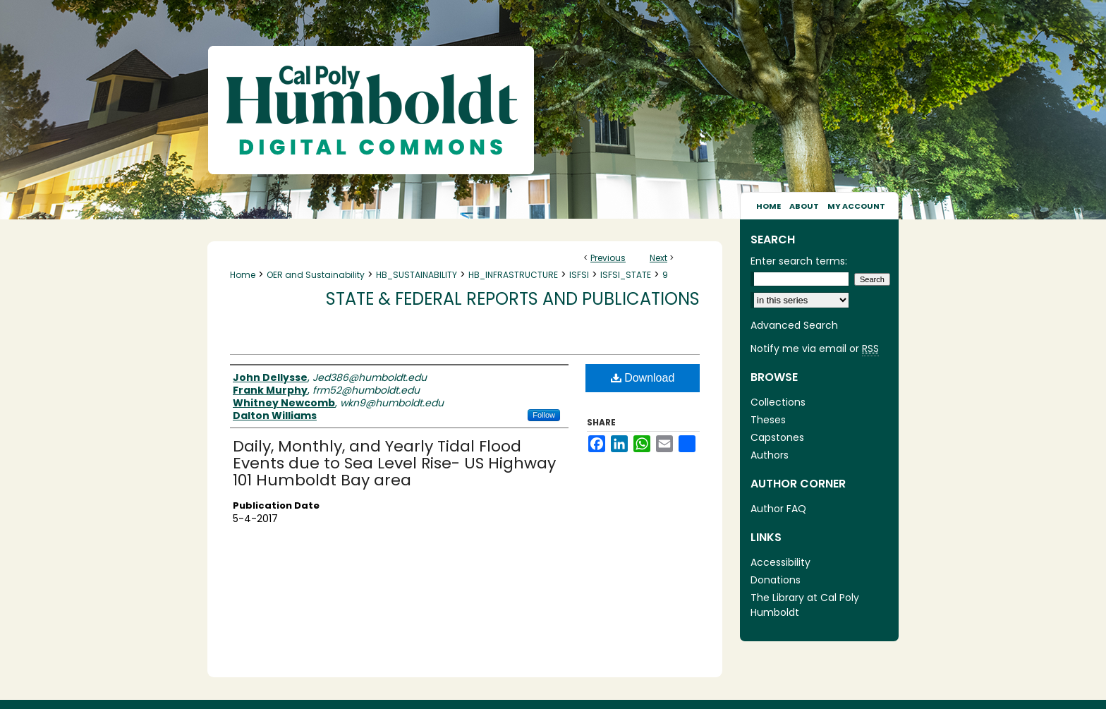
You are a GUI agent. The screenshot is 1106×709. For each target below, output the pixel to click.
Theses (768, 420)
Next (658, 258)
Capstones (777, 437)
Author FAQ (778, 509)
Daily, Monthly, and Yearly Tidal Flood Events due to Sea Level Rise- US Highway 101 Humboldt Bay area (394, 463)
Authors (769, 455)
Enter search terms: (798, 261)
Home (242, 275)
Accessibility (780, 562)
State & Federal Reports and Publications (513, 298)
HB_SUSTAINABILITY (416, 275)
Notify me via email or (814, 348)
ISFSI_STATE (625, 275)
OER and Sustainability (316, 275)
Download (643, 378)
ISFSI (579, 275)
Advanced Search (794, 325)
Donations (775, 580)
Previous (608, 258)
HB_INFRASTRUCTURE (513, 275)
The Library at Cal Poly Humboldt (804, 604)
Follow (544, 415)
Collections (778, 402)
